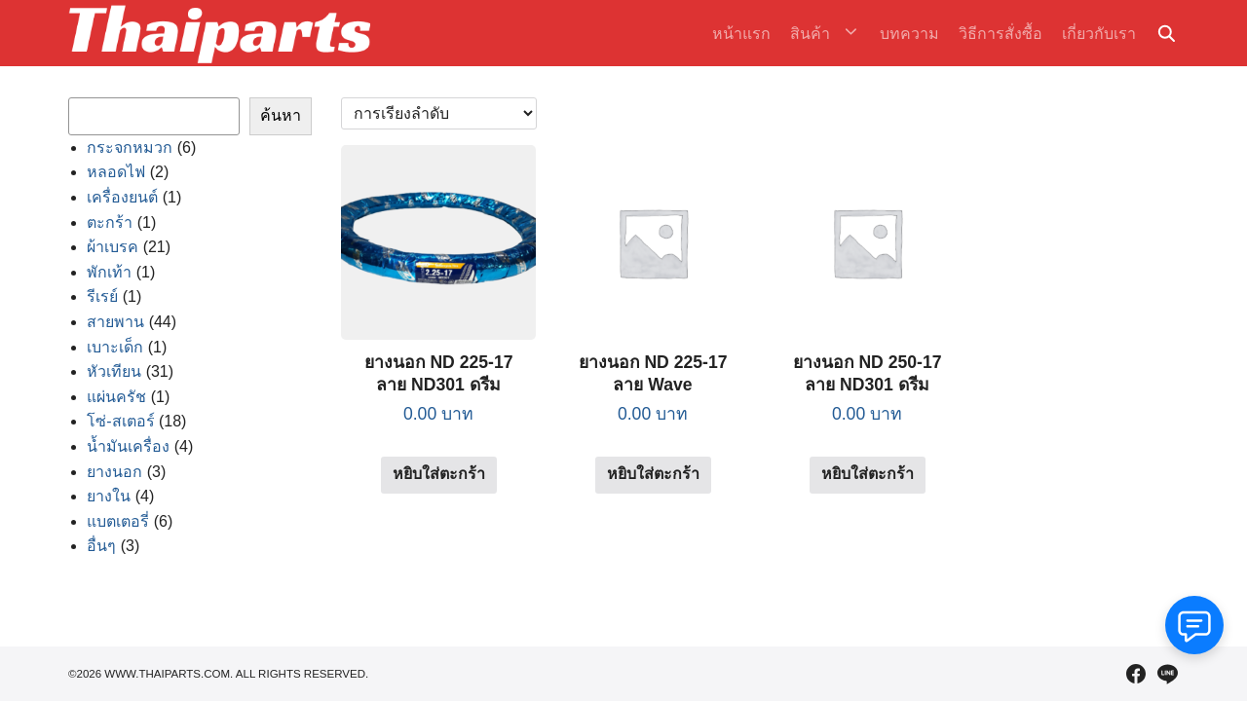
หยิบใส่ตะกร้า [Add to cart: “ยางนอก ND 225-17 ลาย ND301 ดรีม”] (439, 473)
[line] (1167, 673)
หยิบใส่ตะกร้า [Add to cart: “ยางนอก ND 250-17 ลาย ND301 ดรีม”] (867, 473)
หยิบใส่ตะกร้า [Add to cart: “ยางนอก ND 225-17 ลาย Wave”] (653, 473)
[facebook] (1136, 673)
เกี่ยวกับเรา (1099, 33)
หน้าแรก (752, 33)
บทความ (909, 33)
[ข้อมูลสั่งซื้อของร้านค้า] (439, 113)
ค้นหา (280, 115)
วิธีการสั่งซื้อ (1000, 33)
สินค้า (821, 33)
